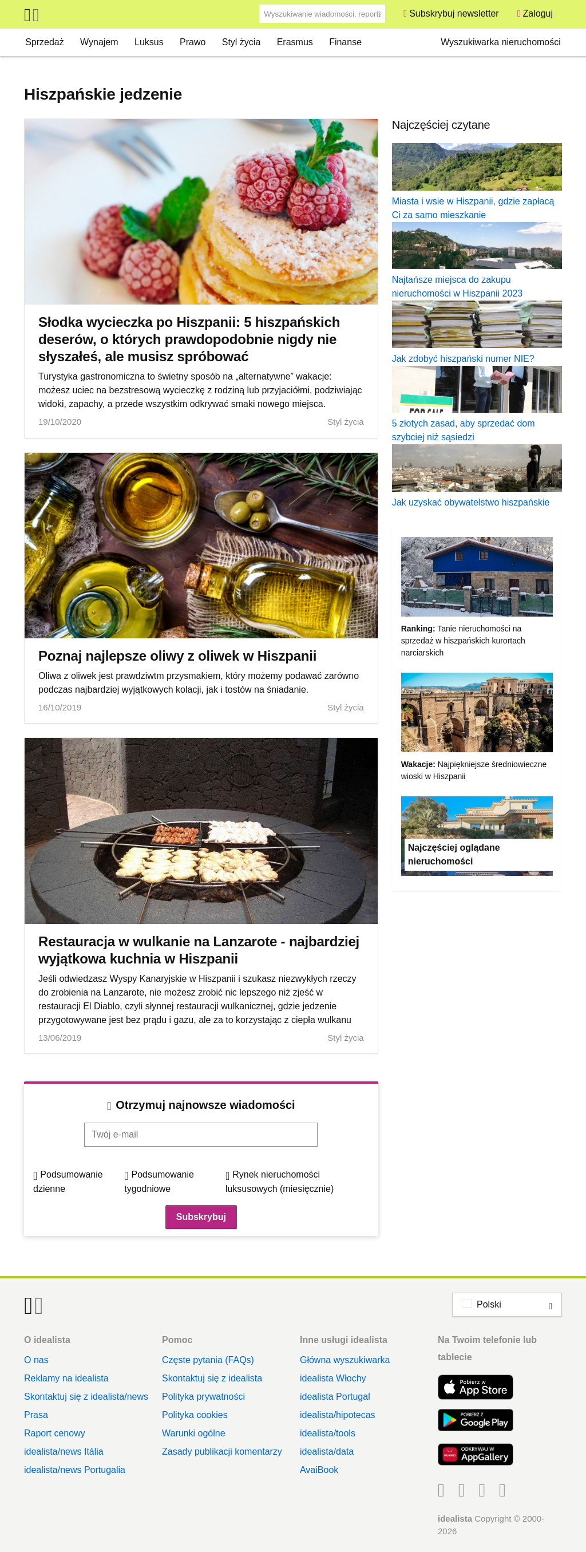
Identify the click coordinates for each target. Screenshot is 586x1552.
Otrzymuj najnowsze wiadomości (205, 1105)
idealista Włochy (333, 1378)
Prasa (36, 1415)
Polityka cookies (195, 1415)
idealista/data (327, 1451)
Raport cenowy (54, 1433)
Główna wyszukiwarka (345, 1360)
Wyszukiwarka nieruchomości (501, 42)
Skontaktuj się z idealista (212, 1378)
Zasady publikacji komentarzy (222, 1451)
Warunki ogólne (193, 1433)
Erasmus (295, 42)
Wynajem (99, 42)
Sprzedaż (44, 42)
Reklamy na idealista (66, 1378)
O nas (36, 1360)
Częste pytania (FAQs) (208, 1360)
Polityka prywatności (203, 1396)
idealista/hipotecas (337, 1415)
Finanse (345, 42)
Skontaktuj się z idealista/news (86, 1396)
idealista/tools (327, 1433)
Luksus (149, 42)
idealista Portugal (335, 1396)
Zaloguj (538, 13)
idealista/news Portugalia (74, 1470)
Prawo (192, 42)
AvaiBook (319, 1470)
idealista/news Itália (64, 1451)
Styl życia (241, 42)
